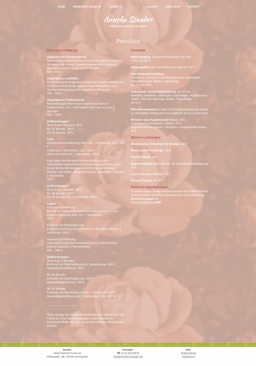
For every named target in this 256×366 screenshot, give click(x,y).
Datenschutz (188, 353)
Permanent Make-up (87, 6)
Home (61, 6)
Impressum (188, 356)
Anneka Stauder (128, 19)
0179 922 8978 (129, 353)
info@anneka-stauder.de (128, 356)
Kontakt (194, 6)
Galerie (152, 6)
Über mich (173, 6)
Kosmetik (115, 6)
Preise (134, 6)
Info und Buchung (146, 202)
